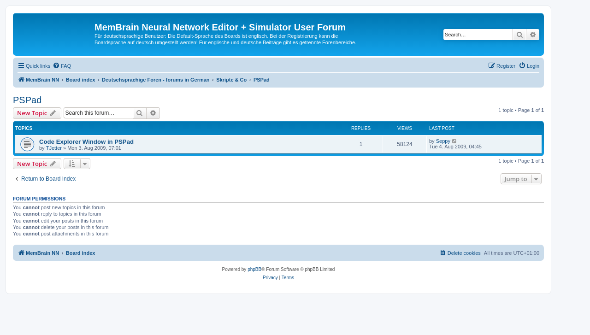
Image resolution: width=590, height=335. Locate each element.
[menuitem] (62, 65)
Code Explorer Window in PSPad (86, 141)
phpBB (254, 269)
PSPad (27, 100)
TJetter (54, 148)
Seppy (443, 141)
